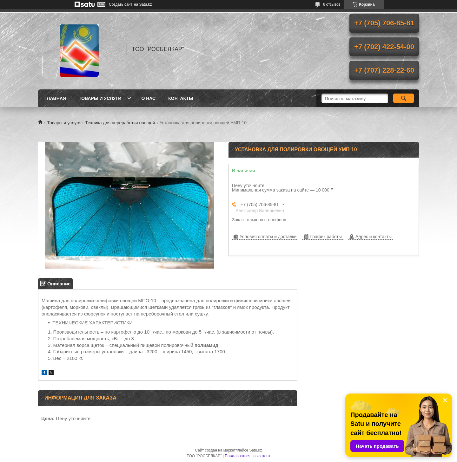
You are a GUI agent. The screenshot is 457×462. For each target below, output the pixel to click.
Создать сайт (120, 4)
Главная (55, 98)
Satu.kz (255, 450)
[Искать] (403, 98)
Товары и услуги (100, 98)
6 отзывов (332, 4)
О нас (148, 98)
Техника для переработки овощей (120, 122)
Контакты (180, 98)
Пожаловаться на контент (247, 456)
